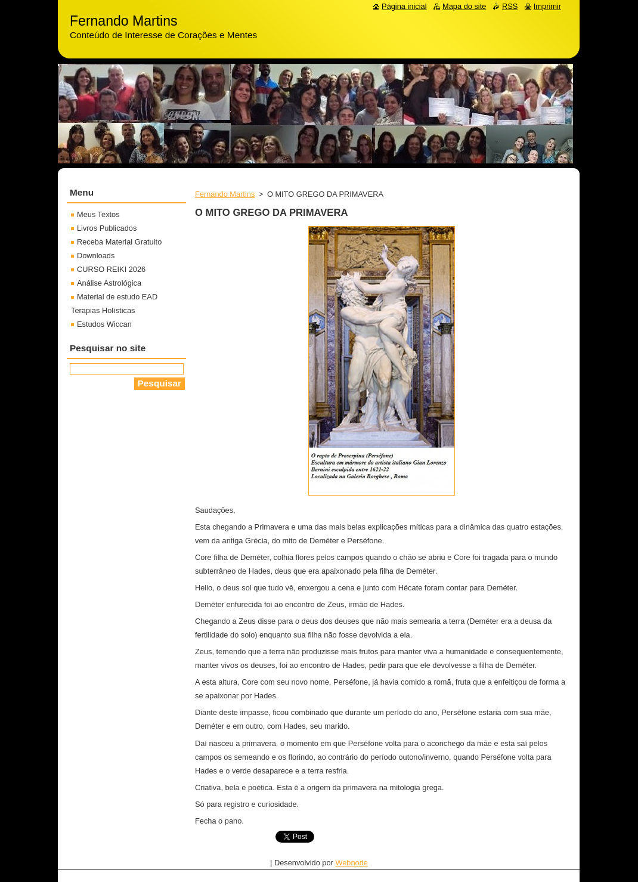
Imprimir (547, 6)
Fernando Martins (225, 194)
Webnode (351, 862)
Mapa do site (464, 6)
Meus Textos (98, 214)
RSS (510, 6)
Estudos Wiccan (104, 324)
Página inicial (404, 6)
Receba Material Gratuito (119, 241)
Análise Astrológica (109, 282)
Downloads (95, 255)
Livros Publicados (107, 228)
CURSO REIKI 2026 (111, 269)
